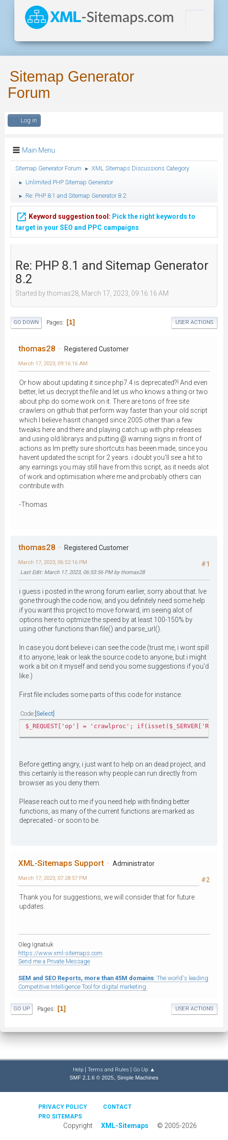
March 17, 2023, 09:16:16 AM (53, 363)
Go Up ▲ (144, 1069)
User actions (194, 322)
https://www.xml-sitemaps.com (60, 953)
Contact (117, 1107)
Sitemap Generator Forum (71, 84)
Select (44, 713)
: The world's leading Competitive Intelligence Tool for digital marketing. (113, 982)
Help (78, 1069)
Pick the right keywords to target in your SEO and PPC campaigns (105, 219)
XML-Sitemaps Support (61, 863)
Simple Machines (137, 1077)
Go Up (21, 1009)
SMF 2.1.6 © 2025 (91, 1077)
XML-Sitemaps (124, 1125)
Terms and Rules (108, 1069)
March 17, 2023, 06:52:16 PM (52, 562)
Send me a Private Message (54, 961)
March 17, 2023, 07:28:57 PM (52, 878)
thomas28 (37, 348)
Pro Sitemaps (60, 1116)
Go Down (26, 322)
